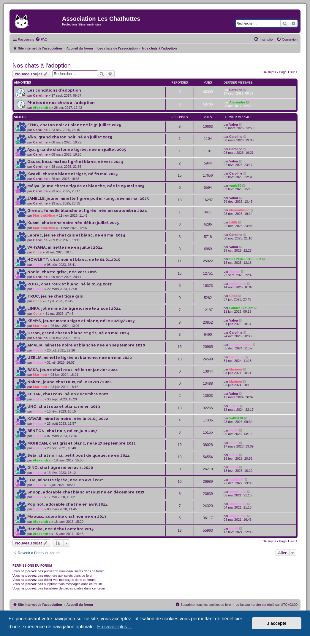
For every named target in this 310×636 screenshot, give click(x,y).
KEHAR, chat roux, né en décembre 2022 (67, 394)
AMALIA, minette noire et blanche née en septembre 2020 (86, 345)
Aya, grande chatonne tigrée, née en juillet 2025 (76, 149)
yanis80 (235, 185)
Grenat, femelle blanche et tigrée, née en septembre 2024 (87, 210)
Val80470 (236, 418)
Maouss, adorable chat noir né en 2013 (66, 516)
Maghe (234, 271)
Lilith (233, 222)
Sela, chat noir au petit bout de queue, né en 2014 (78, 455)
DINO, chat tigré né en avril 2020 (60, 467)
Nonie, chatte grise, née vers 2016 (62, 272)
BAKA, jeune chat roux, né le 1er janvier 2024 (72, 369)
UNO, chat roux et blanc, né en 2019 (63, 406)
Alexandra (41, 108)
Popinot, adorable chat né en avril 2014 (67, 504)
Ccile (37, 252)
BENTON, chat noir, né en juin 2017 (62, 431)
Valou (233, 124)
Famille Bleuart (241, 308)
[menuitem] (41, 39)
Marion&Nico (44, 216)
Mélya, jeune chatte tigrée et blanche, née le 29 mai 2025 (85, 186)
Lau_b (234, 406)
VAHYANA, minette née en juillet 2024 (65, 247)
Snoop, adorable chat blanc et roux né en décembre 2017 (85, 492)
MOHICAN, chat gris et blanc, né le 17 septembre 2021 (81, 443)
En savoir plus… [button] (114, 626)
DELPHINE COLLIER (245, 259)
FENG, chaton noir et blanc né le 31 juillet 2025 (74, 125)
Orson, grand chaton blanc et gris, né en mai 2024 (78, 333)
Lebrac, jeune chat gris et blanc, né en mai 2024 (76, 235)
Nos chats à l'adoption (41, 65)
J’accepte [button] (277, 623)
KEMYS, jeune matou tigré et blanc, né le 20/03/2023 (81, 321)
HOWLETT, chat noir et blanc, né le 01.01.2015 (73, 259)
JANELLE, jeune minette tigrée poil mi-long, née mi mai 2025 (88, 198)
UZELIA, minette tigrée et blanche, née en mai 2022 (79, 357)
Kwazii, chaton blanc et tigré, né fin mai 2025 (72, 174)
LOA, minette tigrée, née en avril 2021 (65, 480)
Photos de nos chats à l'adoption (61, 102)
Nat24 (38, 265)
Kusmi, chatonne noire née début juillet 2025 (73, 222)
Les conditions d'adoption (54, 90)
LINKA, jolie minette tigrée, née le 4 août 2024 (74, 308)
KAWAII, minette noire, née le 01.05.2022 (67, 418)
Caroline (40, 96)
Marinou (40, 326)
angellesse (237, 283)
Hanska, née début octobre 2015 (60, 529)
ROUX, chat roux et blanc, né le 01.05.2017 (69, 284)
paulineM (236, 479)
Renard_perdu (240, 344)
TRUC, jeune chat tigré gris (55, 296)
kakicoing (236, 357)
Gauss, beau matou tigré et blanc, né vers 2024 (75, 161)
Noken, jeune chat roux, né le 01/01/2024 (69, 382)
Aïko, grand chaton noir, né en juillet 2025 (69, 137)
